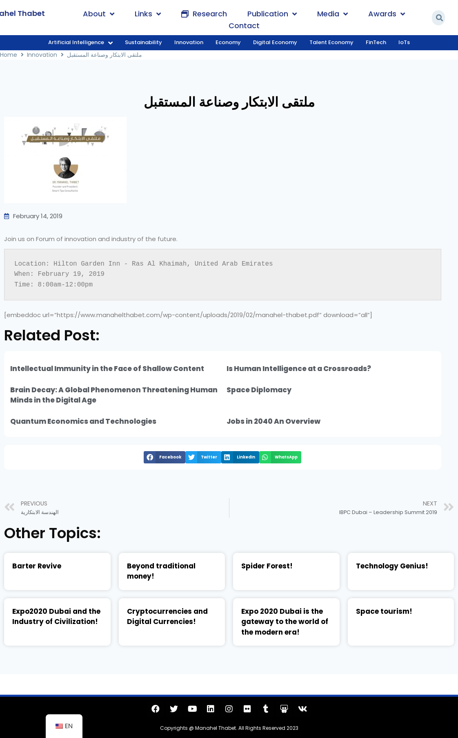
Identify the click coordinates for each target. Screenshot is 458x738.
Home (8, 55)
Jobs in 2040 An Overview (273, 421)
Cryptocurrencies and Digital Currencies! (167, 616)
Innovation (42, 55)
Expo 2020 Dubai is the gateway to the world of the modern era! (284, 621)
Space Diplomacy (259, 390)
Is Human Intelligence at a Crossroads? (299, 368)
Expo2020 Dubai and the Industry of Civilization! (56, 616)
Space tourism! (384, 611)
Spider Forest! (267, 566)
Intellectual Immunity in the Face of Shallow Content (107, 368)
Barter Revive (36, 566)
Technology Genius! (392, 566)
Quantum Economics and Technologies (83, 421)
